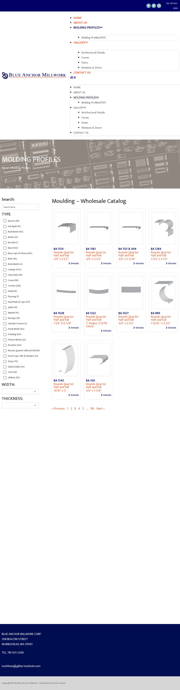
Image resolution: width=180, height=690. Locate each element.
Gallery (81, 42)
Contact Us (82, 72)
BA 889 (155, 313)
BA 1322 (91, 313)
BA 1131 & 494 (127, 248)
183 (92, 408)
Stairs (84, 62)
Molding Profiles (88, 27)
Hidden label (4, 220)
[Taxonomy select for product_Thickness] (20, 405)
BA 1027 (123, 313)
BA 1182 (91, 248)
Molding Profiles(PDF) (93, 37)
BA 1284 (156, 248)
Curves (85, 57)
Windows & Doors (91, 67)
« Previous (58, 408)
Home (78, 18)
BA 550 (90, 380)
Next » (101, 408)
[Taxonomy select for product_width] (20, 391)
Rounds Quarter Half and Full (64, 254)
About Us (80, 22)
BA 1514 (59, 248)
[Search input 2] (20, 207)
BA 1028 (59, 313)
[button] (124, 77)
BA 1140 (59, 380)
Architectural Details (93, 52)
